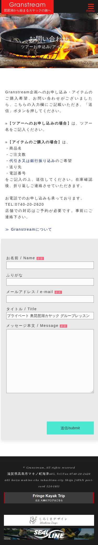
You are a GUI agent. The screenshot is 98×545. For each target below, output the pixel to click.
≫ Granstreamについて (28, 229)
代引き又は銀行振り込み (32, 161)
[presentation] (46, 408)
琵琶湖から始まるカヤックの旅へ (27, 10)
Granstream (27, 4)
